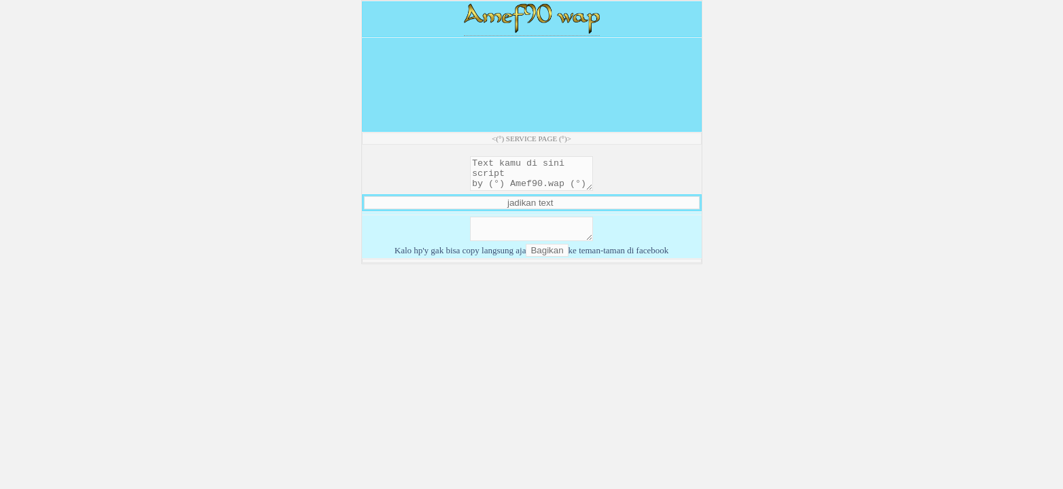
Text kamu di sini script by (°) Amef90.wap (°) (531, 176)
